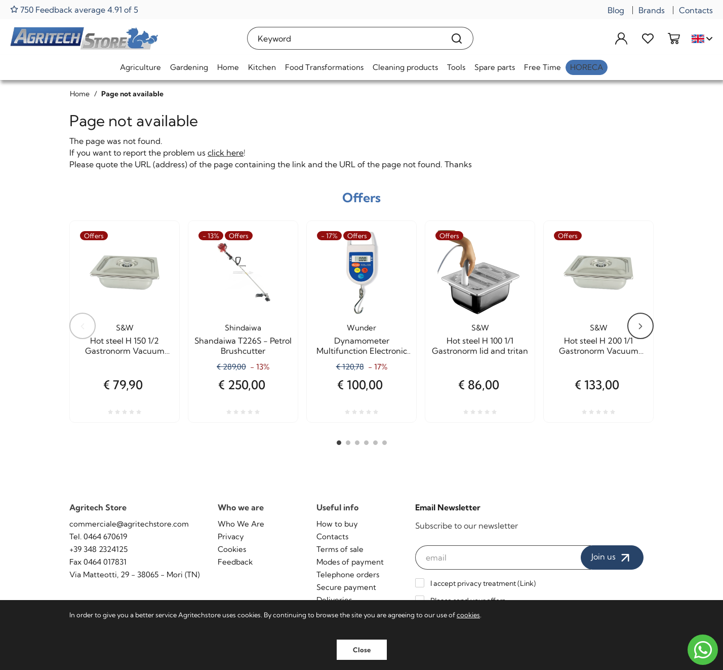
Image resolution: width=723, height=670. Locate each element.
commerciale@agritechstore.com (129, 524)
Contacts (696, 10)
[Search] (456, 38)
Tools (456, 67)
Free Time (542, 67)
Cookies (232, 549)
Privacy (231, 536)
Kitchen (262, 67)
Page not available (132, 93)
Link (527, 583)
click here (226, 152)
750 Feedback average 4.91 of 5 (74, 9)
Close (362, 650)
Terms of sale (340, 549)
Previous (82, 326)
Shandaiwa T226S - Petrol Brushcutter (243, 346)
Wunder (361, 327)
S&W (125, 327)
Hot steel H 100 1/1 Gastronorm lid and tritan (480, 346)
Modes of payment (350, 562)
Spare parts (494, 67)
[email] (503, 557)
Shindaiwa (243, 327)
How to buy (337, 524)
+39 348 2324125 (98, 549)
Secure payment (346, 587)
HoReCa (586, 67)
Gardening (189, 67)
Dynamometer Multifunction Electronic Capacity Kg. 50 (361, 346)
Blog (616, 10)
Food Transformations (324, 67)
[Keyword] (344, 38)
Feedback (235, 562)
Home (228, 67)
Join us (612, 557)
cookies (468, 615)
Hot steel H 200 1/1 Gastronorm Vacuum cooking (598, 346)
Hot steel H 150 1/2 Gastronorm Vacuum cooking (125, 346)
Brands (651, 10)
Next (640, 326)
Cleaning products (405, 67)
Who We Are (241, 524)
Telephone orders (347, 574)
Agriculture (140, 67)
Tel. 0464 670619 (98, 536)
